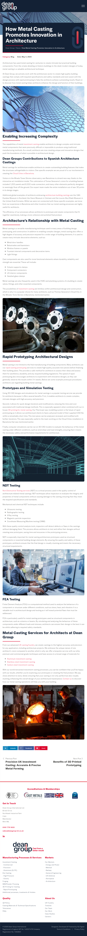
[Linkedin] (10, 748)
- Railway (48, 870)
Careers (48, 916)
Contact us (67, 678)
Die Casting (7, 873)
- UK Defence (50, 876)
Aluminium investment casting (19, 658)
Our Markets (49, 862)
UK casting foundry (26, 645)
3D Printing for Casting (11, 887)
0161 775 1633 (9, 827)
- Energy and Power (52, 865)
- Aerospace (49, 878)
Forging (5, 881)
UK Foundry (49, 903)
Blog (12, 57)
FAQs (4, 911)
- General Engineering (53, 873)
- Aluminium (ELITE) (10, 870)
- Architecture (50, 881)
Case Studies (50, 914)
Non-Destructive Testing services (16, 490)
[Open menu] (83, 6)
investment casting (31, 144)
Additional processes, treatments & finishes (19, 892)
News (18, 48)
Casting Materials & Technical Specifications (19, 905)
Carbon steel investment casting (20, 665)
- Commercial (8, 865)
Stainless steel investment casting (21, 662)
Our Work (48, 911)
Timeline (48, 905)
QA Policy (6, 903)
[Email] (40, 748)
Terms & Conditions (64, 929)
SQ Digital (80, 927)
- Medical (48, 867)
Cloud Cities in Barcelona (23, 173)
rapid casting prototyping (16, 367)
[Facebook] (26, 748)
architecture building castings (58, 195)
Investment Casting (10, 862)
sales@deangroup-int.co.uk (13, 831)
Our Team (48, 908)
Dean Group (10, 48)
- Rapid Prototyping (10, 889)
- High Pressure (8, 876)
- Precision (7, 867)
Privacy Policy (79, 929)
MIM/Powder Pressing (11, 884)
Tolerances (7, 908)
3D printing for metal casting (20, 410)
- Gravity (6, 878)
